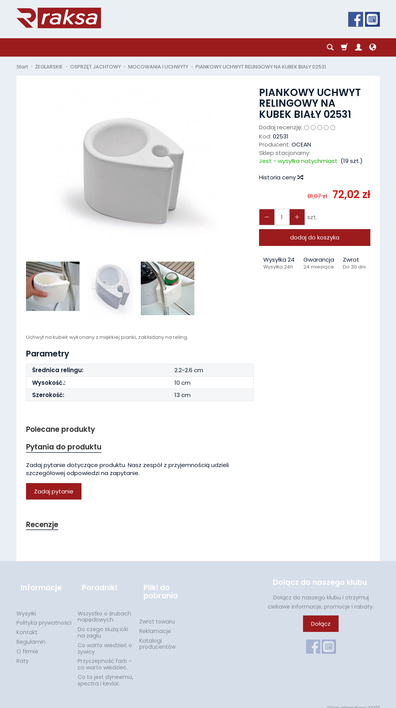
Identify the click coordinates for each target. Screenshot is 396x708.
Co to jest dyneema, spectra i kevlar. (105, 673)
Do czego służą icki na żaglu (103, 625)
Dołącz (321, 627)
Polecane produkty (64, 429)
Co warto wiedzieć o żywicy (105, 641)
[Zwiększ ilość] (265, 217)
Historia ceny (281, 177)
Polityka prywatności (44, 615)
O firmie (27, 644)
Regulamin (31, 634)
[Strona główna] (58, 18)
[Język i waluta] (372, 47)
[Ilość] (279, 217)
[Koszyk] (344, 47)
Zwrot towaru (157, 614)
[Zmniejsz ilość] (293, 217)
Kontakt (26, 625)
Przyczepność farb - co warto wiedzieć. (105, 657)
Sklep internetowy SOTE (353, 700)
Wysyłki (26, 606)
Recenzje (44, 527)
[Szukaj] (330, 47)
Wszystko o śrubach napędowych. (104, 609)
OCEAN (301, 144)
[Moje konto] (358, 47)
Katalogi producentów (157, 636)
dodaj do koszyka (314, 237)
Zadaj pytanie (53, 494)
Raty (22, 653)
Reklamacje (155, 624)
